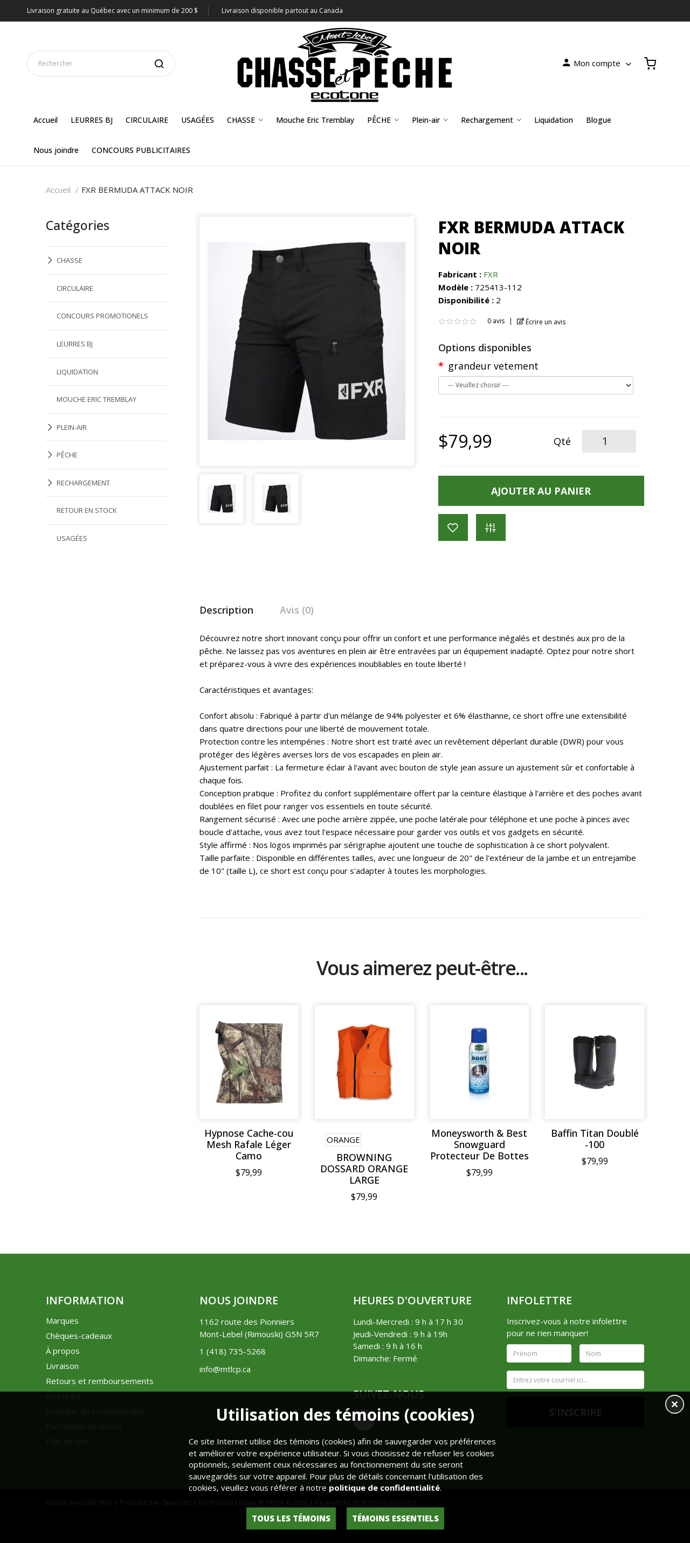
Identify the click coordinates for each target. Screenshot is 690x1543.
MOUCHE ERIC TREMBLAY (96, 399)
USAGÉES (72, 538)
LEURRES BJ (75, 344)
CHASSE (69, 260)
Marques (62, 1320)
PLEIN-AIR (72, 427)
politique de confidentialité (384, 1487)
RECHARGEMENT (83, 483)
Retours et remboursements (100, 1381)
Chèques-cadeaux (79, 1335)
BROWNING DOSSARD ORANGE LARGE (364, 1169)
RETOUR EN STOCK (87, 510)
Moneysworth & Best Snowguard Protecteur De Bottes (479, 1145)
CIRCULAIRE (75, 288)
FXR (491, 274)
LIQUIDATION (77, 372)
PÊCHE (67, 455)
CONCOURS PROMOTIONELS (102, 316)
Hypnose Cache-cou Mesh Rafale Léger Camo (249, 1145)
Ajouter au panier (541, 490)
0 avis (496, 320)
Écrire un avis (541, 321)
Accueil (58, 189)
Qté (562, 441)
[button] (674, 1405)
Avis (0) (297, 609)
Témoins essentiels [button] (395, 1518)
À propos (63, 1351)
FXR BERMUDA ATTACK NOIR (137, 189)
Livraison (62, 1366)
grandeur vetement (493, 365)
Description (226, 609)
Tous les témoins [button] (291, 1518)
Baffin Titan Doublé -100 (595, 1139)
